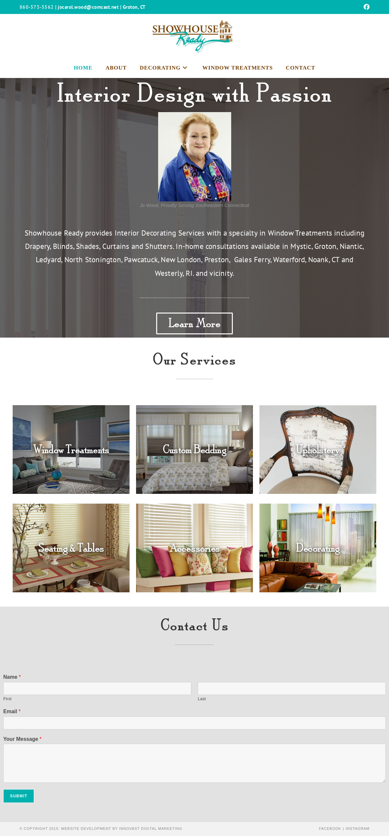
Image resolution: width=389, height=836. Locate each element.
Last (202, 698)
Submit (18, 796)
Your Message (22, 739)
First (7, 698)
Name (12, 677)
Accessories (194, 548)
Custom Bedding (194, 450)
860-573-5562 (36, 7)
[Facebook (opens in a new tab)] (366, 7)
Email (11, 711)
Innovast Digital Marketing (150, 828)
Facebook (330, 828)
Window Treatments (71, 450)
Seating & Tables (71, 548)
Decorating (318, 548)
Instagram (358, 828)
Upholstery (318, 450)
